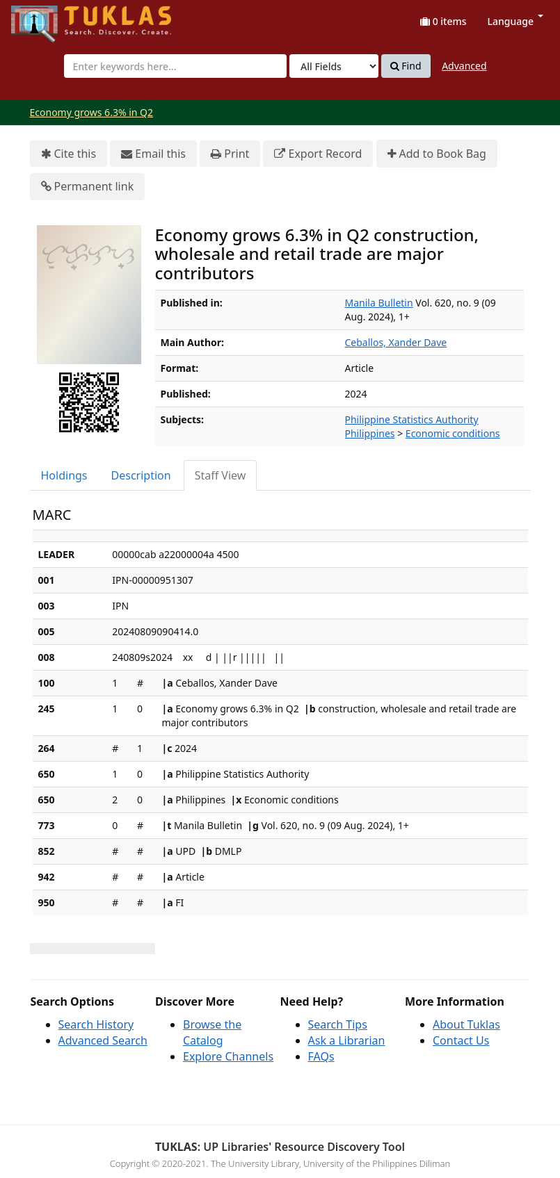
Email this (153, 154)
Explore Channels (228, 1056)
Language (515, 21)
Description (141, 475)
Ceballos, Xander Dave (396, 342)
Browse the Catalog (212, 1032)
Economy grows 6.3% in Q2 (92, 112)
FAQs (321, 1056)
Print (230, 154)
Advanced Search (102, 1040)
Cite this (69, 154)
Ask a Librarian (346, 1040)
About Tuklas (466, 1024)
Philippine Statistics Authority (412, 419)
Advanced (464, 65)
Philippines (370, 433)
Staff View (220, 475)
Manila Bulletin (379, 302)
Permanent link (87, 187)
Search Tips (337, 1024)
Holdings (64, 475)
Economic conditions (453, 433)
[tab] (65, 475)
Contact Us (461, 1040)
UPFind (45, 17)
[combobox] (175, 66)
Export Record (318, 154)
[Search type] (333, 66)
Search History (96, 1024)
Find (406, 66)
